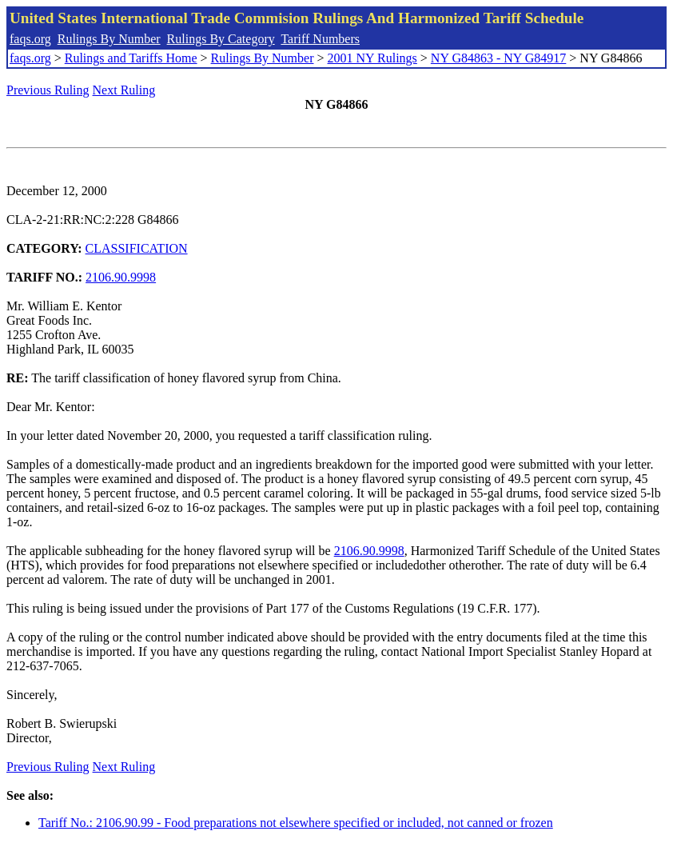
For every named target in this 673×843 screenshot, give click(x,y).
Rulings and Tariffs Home (131, 58)
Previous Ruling (48, 90)
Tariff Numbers (320, 39)
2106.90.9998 (121, 277)
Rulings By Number (109, 39)
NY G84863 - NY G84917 (498, 58)
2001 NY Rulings (372, 58)
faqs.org (30, 39)
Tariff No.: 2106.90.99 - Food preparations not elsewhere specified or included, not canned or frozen (295, 822)
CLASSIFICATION (137, 248)
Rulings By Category (221, 39)
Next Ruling (124, 90)
